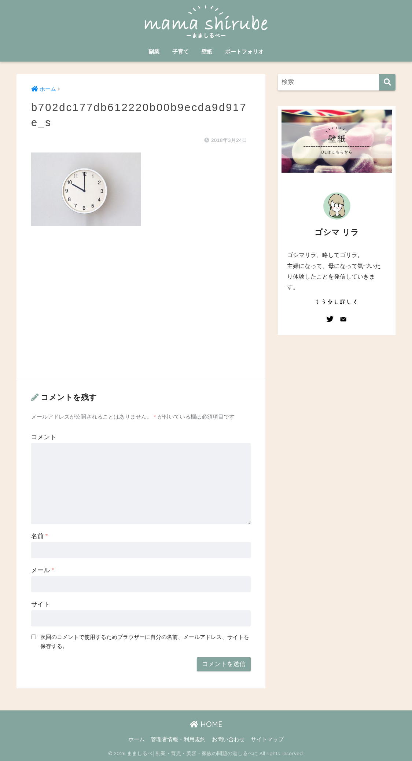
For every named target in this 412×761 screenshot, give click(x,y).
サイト (40, 604)
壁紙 (206, 51)
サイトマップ (267, 739)
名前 (39, 536)
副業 (153, 51)
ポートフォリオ (244, 51)
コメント (43, 437)
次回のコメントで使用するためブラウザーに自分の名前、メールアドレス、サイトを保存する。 (144, 641)
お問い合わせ (228, 739)
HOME (206, 724)
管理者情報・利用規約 (178, 739)
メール (42, 570)
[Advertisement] (141, 309)
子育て (180, 51)
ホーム (136, 739)
